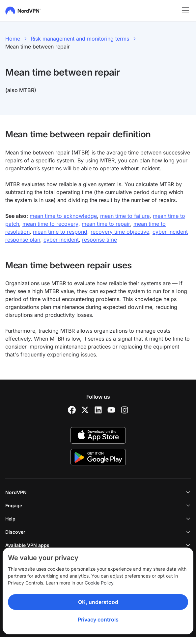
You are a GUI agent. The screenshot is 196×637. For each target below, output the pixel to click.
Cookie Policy (99, 583)
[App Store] (98, 435)
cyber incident (61, 239)
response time (99, 239)
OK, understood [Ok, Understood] (98, 602)
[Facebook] (72, 410)
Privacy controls (98, 619)
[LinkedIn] (98, 410)
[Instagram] (124, 410)
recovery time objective (120, 231)
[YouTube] (111, 410)
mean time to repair (106, 223)
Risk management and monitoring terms (80, 38)
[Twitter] (85, 410)
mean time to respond (60, 231)
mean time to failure (125, 216)
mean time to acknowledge (63, 216)
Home (12, 38)
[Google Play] (98, 457)
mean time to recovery (50, 223)
